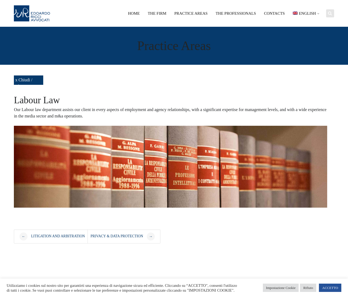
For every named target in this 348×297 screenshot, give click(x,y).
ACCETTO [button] (330, 288)
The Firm (157, 13)
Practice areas (191, 13)
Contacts (274, 13)
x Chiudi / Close (23, 81)
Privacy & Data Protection (122, 237)
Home (134, 13)
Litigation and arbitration (52, 237)
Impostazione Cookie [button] (281, 288)
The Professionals (236, 13)
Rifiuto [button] (308, 288)
